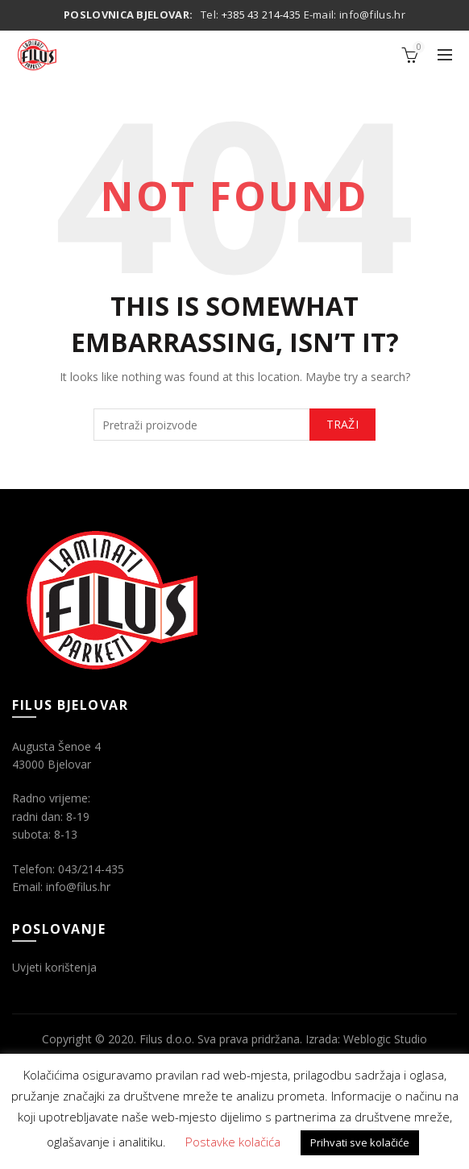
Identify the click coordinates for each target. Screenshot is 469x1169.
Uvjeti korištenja (54, 967)
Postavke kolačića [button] (232, 1142)
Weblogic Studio (385, 1039)
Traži (342, 424)
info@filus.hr (372, 14)
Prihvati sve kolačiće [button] (359, 1142)
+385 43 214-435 (261, 14)
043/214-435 (91, 869)
